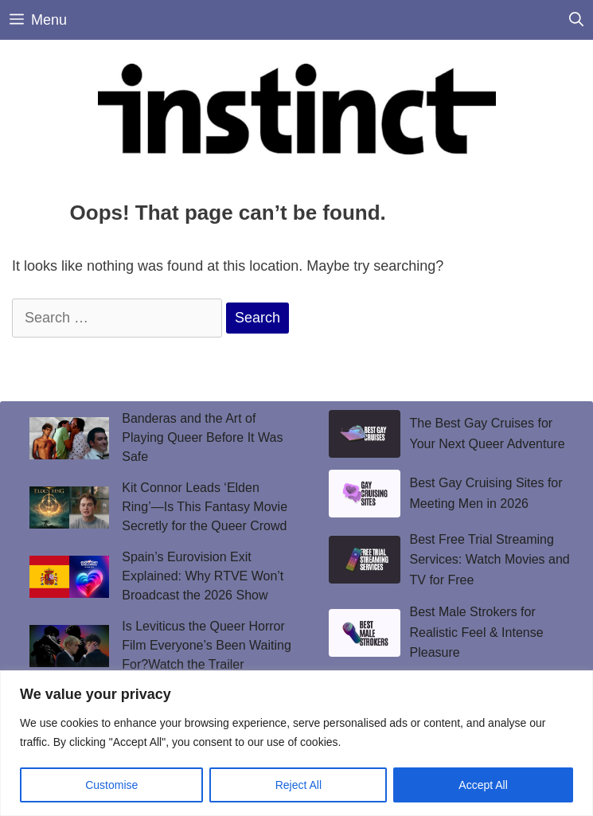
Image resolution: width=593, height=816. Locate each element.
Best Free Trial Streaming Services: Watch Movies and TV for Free (490, 560)
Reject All (298, 785)
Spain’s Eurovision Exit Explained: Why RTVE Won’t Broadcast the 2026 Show (202, 576)
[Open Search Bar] (576, 20)
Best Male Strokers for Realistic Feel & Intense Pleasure (477, 632)
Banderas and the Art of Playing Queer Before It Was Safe (202, 437)
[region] (296, 743)
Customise (111, 785)
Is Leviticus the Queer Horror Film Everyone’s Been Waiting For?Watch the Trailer (206, 645)
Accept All (482, 785)
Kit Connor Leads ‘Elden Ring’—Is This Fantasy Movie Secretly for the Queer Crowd (204, 507)
